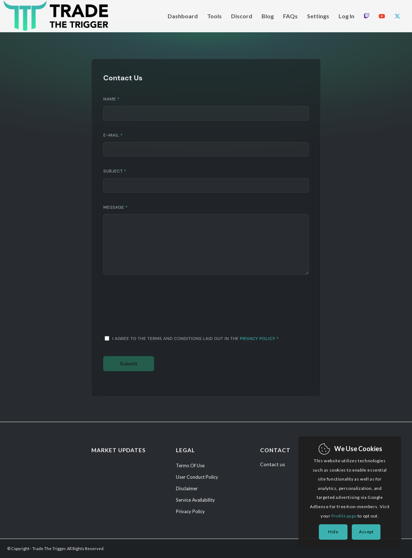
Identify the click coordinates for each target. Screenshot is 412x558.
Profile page (343, 516)
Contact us (272, 464)
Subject (114, 171)
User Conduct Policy (197, 477)
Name (111, 99)
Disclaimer (187, 488)
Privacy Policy (258, 338)
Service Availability (195, 500)
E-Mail (113, 135)
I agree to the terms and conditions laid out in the (195, 338)
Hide (333, 531)
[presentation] (157, 310)
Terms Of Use (190, 465)
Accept (366, 531)
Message (115, 207)
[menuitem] (182, 16)
